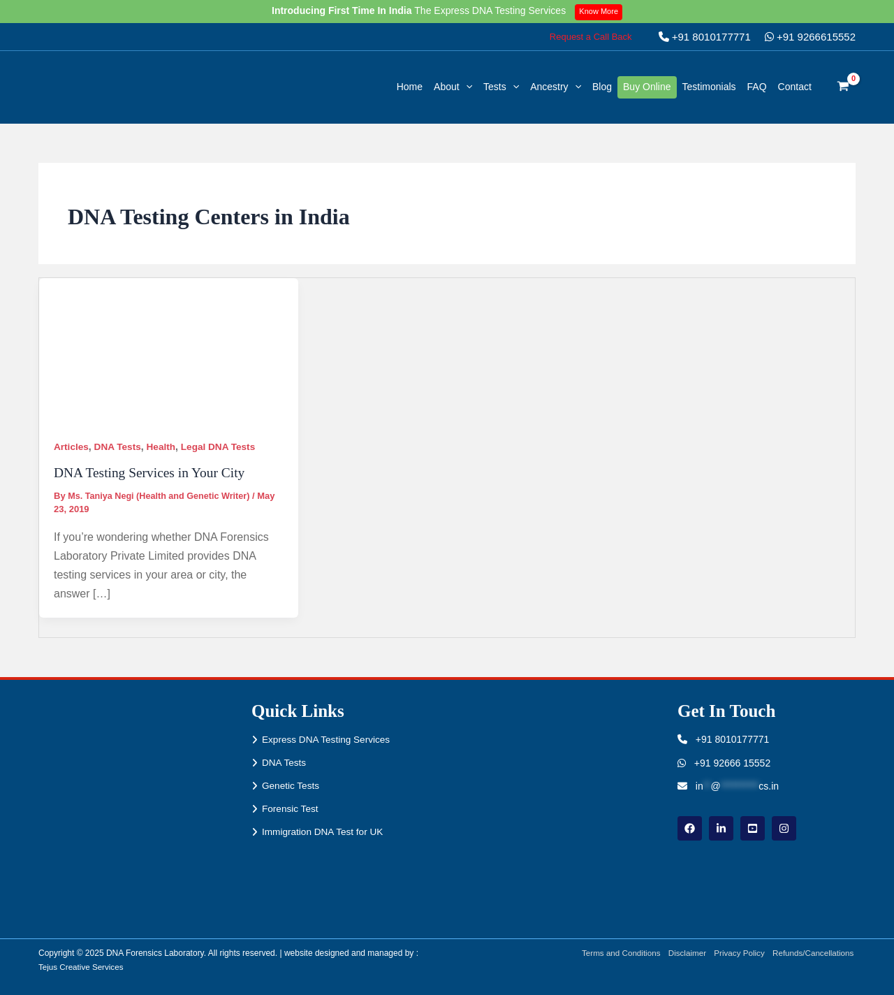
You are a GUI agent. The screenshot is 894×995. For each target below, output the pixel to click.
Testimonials (709, 86)
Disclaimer (683, 953)
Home (410, 86)
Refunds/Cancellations (814, 953)
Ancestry (555, 86)
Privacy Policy (737, 953)
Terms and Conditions (614, 953)
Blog (602, 86)
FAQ (757, 86)
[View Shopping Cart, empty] (843, 87)
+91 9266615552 (810, 37)
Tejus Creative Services (82, 967)
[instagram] (784, 828)
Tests (501, 86)
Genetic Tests (291, 786)
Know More (600, 11)
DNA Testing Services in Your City (152, 472)
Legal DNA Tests (222, 446)
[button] (591, 36)
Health (164, 446)
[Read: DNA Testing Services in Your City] (168, 350)
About (453, 86)
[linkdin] (721, 828)
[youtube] (752, 828)
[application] (466, 87)
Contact (795, 86)
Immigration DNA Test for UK (324, 833)
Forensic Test (291, 809)
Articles (71, 446)
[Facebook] (689, 828)
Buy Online (646, 86)
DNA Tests (119, 446)
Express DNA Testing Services (328, 739)
